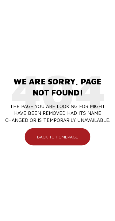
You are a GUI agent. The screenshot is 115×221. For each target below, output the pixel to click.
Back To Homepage (57, 136)
